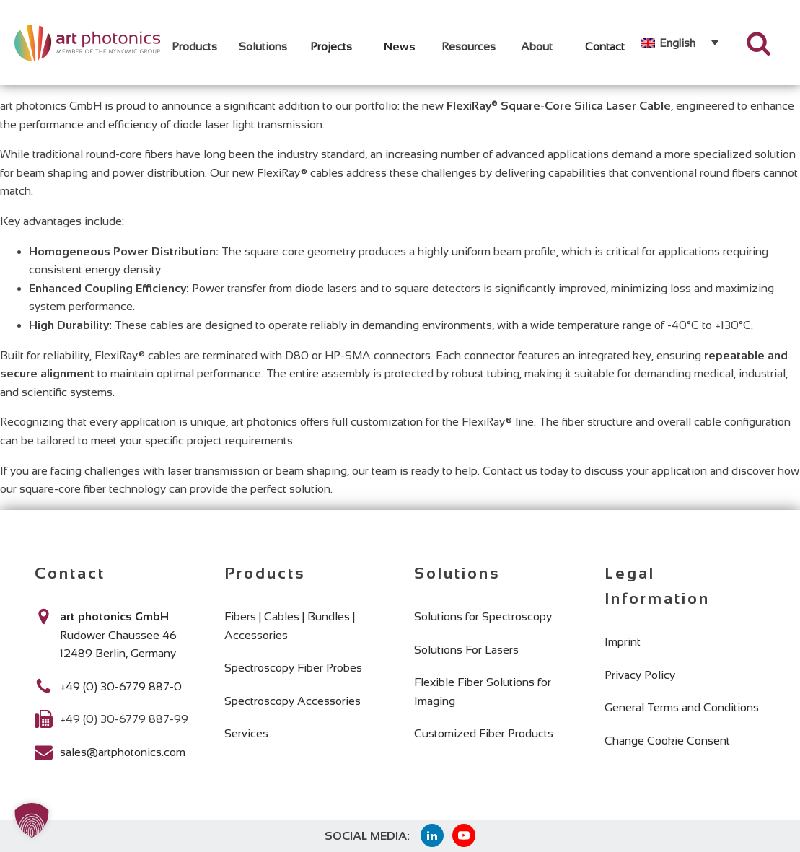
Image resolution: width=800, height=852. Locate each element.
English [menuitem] (677, 43)
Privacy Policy (640, 675)
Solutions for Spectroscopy (483, 616)
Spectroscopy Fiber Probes (293, 668)
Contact (605, 46)
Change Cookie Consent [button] (667, 740)
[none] (679, 42)
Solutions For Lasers (466, 650)
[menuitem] (679, 42)
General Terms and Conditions (682, 707)
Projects (331, 46)
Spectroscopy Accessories (292, 701)
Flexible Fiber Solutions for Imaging (482, 691)
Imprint (623, 642)
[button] (31, 820)
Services (246, 733)
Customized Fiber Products (483, 733)
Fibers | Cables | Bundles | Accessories (289, 625)
